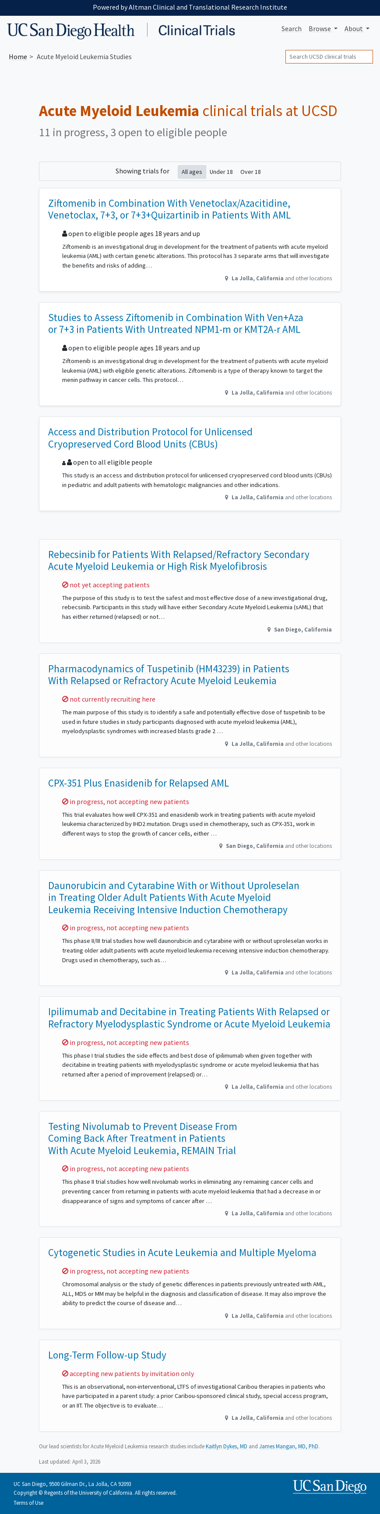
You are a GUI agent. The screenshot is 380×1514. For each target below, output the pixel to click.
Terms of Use (28, 1502)
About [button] (354, 28)
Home (18, 56)
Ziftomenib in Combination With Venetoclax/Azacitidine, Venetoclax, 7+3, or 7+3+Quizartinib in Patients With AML (169, 209)
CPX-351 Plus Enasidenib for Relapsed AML (138, 782)
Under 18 (221, 171)
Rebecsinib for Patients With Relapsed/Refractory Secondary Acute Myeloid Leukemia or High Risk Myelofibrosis (179, 560)
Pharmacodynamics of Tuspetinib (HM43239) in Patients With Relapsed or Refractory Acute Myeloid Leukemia (168, 674)
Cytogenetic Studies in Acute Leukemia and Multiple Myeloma (182, 1252)
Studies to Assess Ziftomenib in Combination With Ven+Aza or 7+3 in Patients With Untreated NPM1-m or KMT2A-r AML (175, 323)
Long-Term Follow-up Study (107, 1354)
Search (291, 28)
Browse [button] (320, 28)
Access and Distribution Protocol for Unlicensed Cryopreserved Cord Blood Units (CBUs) (150, 437)
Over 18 (250, 171)
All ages (192, 171)
